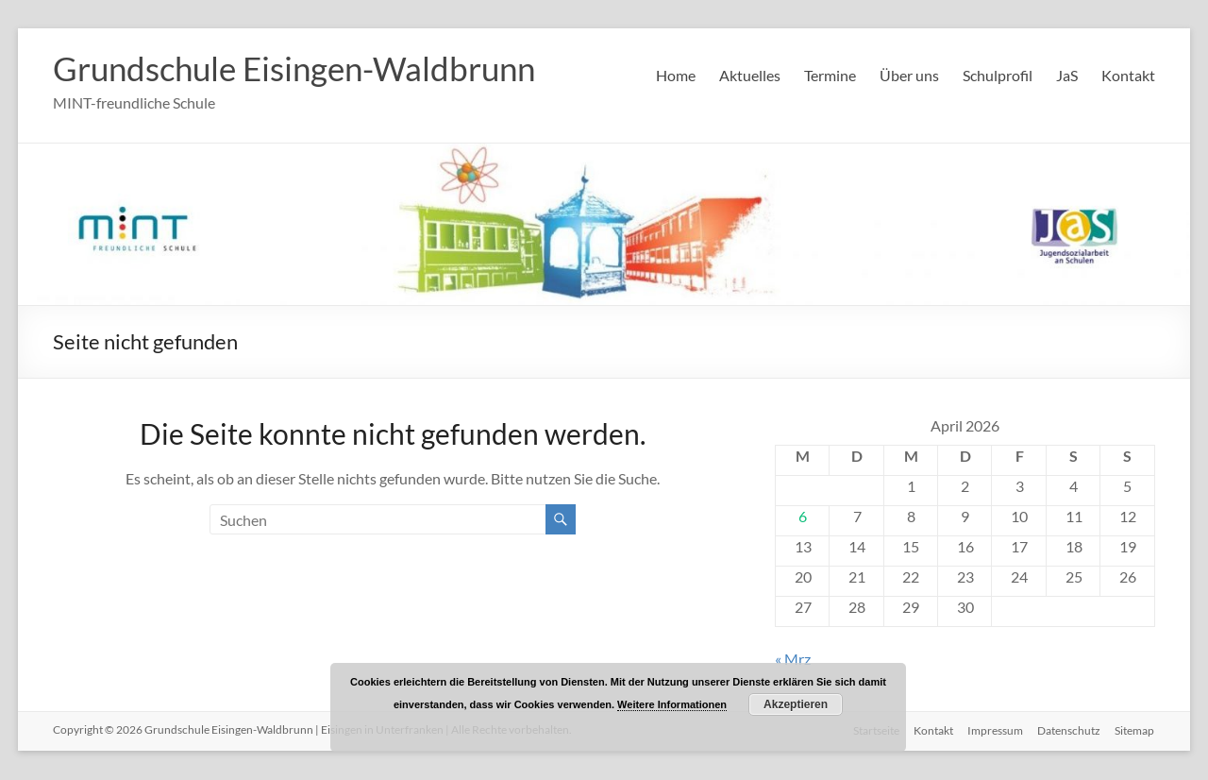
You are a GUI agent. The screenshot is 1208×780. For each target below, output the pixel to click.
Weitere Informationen (672, 704)
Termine (830, 75)
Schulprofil (997, 75)
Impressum (994, 730)
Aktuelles (749, 75)
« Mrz (793, 660)
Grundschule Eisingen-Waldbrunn (302, 69)
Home (676, 75)
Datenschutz (1068, 730)
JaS (1067, 75)
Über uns (909, 75)
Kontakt (1128, 75)
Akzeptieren (795, 704)
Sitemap (1135, 730)
